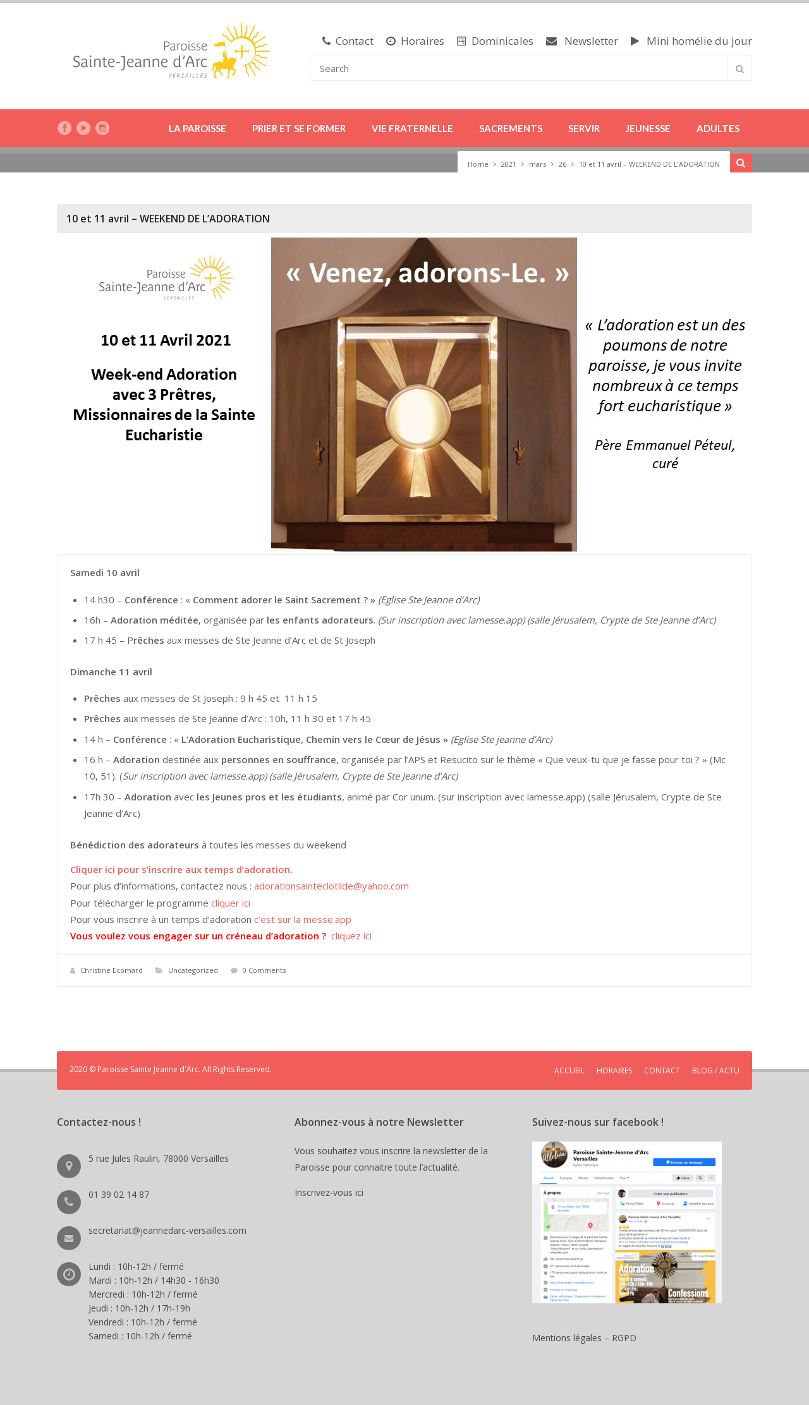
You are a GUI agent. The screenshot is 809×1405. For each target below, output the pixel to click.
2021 (508, 164)
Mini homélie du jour (691, 40)
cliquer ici (230, 902)
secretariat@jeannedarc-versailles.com (167, 1230)
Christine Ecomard (111, 970)
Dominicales (495, 40)
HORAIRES (614, 1070)
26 (562, 164)
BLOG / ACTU (715, 1070)
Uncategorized (193, 970)
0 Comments (264, 970)
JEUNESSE (648, 128)
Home (478, 164)
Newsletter (582, 40)
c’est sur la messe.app (302, 919)
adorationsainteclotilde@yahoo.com (331, 885)
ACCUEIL (569, 1070)
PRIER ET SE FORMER (299, 128)
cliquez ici (351, 935)
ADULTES (717, 128)
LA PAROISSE (197, 128)
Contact (348, 40)
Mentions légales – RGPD (584, 1338)
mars (537, 164)
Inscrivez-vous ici (331, 1192)
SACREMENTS (510, 128)
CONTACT (662, 1070)
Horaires (415, 40)
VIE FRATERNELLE (412, 128)
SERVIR (584, 128)
